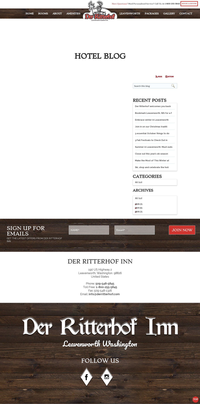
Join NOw (182, 230)
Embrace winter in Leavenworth (152, 120)
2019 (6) (138, 208)
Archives (143, 190)
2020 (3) (138, 204)
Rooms (43, 13)
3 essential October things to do (152, 133)
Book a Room (189, 4)
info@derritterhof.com (104, 294)
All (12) (138, 198)
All (138, 182)
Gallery (169, 13)
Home (30, 13)
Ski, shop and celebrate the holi (152, 167)
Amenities (73, 13)
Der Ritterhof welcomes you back (153, 106)
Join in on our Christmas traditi (151, 126)
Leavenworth (130, 13)
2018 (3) (138, 212)
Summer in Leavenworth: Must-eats (153, 147)
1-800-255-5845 (172, 4)
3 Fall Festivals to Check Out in (151, 140)
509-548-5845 (105, 283)
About (57, 13)
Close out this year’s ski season (151, 154)
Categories (147, 176)
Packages (152, 13)
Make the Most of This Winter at (152, 160)
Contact (185, 13)
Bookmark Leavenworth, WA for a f (153, 113)
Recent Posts (149, 100)
